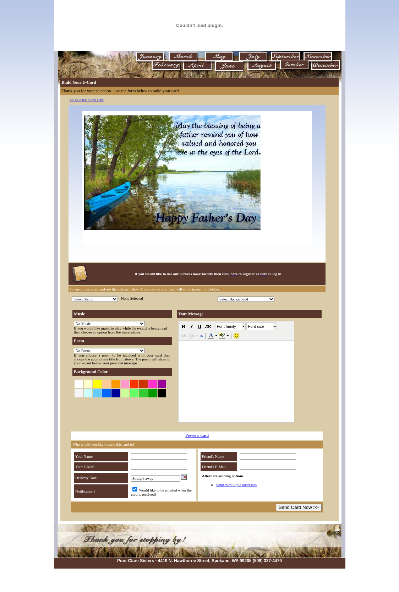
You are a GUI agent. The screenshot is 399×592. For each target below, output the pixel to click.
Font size (256, 326)
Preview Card (197, 435)
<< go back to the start (87, 100)
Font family (226, 326)
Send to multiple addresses (236, 485)
